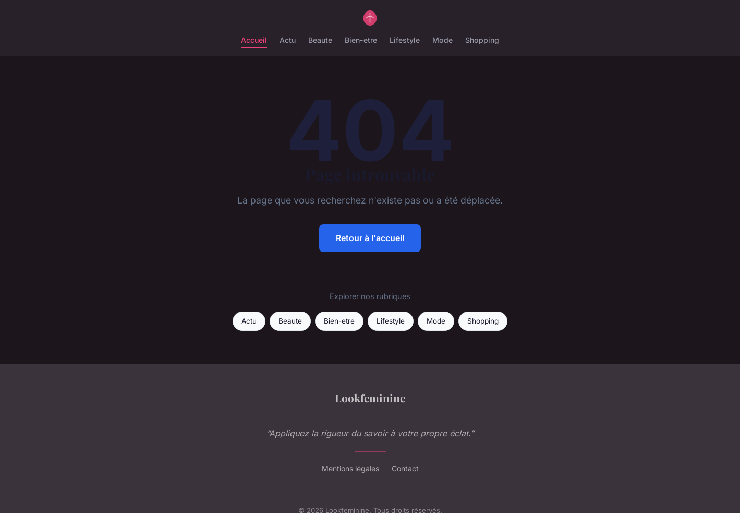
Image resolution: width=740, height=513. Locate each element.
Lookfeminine (370, 397)
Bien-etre (361, 39)
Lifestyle (405, 39)
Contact (405, 468)
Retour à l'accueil (370, 238)
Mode (442, 39)
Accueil (254, 39)
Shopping (482, 39)
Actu (288, 39)
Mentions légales (350, 468)
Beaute (320, 39)
